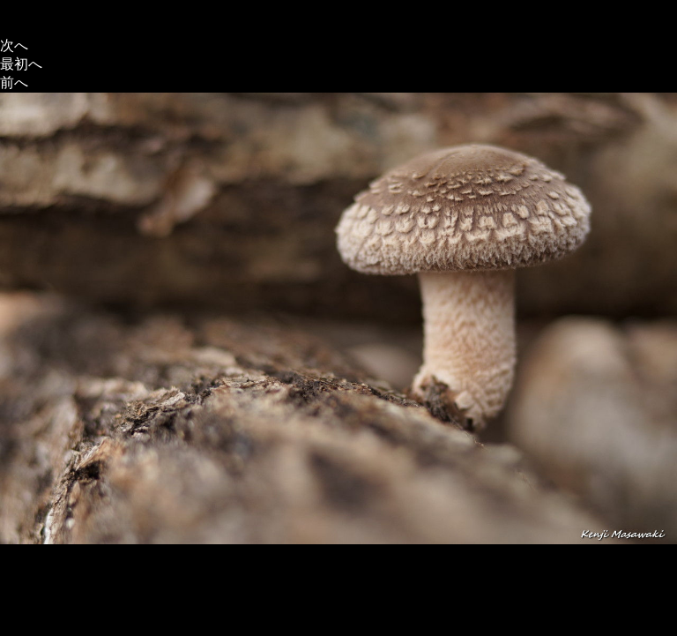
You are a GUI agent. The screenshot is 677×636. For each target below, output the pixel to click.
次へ (14, 45)
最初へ (21, 63)
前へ (14, 82)
